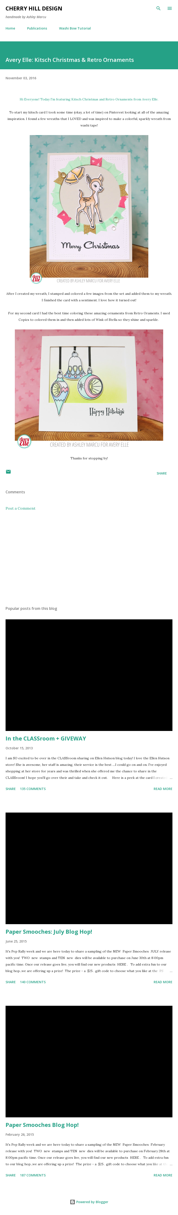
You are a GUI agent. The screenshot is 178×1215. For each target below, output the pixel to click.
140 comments (33, 982)
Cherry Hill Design (34, 8)
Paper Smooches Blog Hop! (42, 1125)
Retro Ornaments (119, 99)
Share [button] (162, 473)
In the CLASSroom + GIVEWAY (46, 738)
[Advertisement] (89, 558)
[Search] (158, 8)
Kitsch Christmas (84, 99)
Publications (37, 28)
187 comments (33, 1175)
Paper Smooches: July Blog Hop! (49, 931)
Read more (163, 789)
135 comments (33, 789)
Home (10, 28)
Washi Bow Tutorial (75, 28)
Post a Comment (20, 508)
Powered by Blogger (89, 1202)
